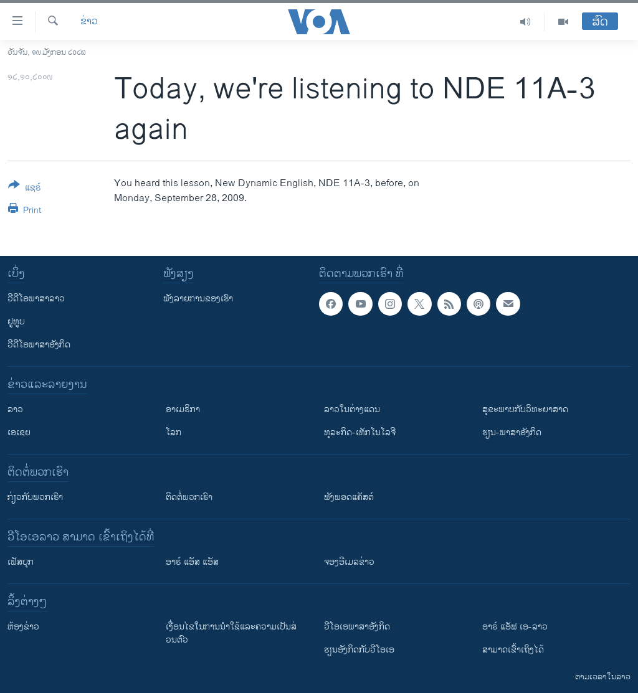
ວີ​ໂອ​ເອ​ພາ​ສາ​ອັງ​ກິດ (357, 626)
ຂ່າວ (89, 21)
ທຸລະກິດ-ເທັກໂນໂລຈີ (360, 432)
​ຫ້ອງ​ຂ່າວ (23, 626)
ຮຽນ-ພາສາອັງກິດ (511, 432)
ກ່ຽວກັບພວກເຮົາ (35, 497)
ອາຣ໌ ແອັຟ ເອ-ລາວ (515, 626)
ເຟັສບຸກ (20, 561)
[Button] (24, 188)
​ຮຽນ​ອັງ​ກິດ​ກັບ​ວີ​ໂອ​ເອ (359, 649)
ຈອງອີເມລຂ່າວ (349, 561)
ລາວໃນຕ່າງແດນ (352, 409)
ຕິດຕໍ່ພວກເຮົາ (189, 497)
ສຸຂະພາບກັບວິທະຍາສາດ (525, 409)
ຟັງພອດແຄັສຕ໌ (349, 497)
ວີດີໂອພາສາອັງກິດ (38, 344)
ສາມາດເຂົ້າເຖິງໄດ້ (513, 649)
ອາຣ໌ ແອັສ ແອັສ (192, 561)
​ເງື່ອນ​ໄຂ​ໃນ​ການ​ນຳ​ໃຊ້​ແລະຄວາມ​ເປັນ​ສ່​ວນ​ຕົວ (231, 633)
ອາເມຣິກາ (183, 409)
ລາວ (15, 409)
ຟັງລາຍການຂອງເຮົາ (198, 298)
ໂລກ (173, 432)
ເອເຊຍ (19, 432)
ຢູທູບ (16, 321)
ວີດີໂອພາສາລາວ (36, 298)
